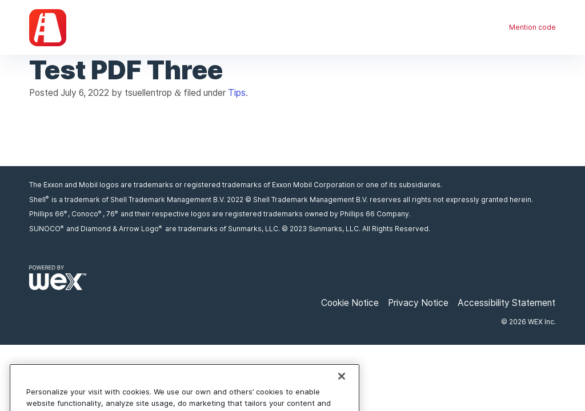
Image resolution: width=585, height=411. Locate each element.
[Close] (341, 385)
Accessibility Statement (506, 302)
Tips (237, 92)
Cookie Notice (350, 302)
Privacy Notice (418, 302)
